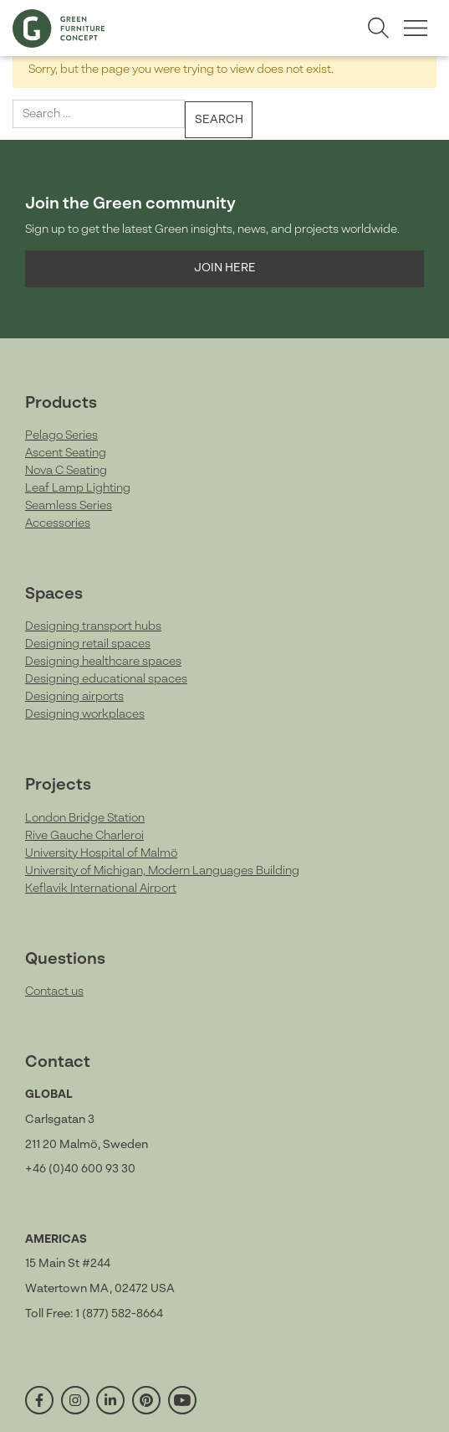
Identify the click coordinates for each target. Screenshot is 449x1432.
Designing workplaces (85, 714)
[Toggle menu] (415, 28)
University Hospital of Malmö (101, 853)
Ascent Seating (65, 453)
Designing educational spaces (106, 679)
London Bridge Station (85, 818)
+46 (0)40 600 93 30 (80, 1169)
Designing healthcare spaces (103, 661)
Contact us (54, 991)
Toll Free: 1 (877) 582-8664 (94, 1314)
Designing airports (74, 697)
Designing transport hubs (93, 626)
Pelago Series (61, 435)
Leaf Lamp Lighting (77, 488)
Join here (225, 268)
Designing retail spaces (88, 644)
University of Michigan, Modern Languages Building (162, 871)
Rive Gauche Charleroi (84, 836)
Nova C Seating (66, 470)
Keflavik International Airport (100, 888)
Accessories (57, 523)
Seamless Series (68, 506)
